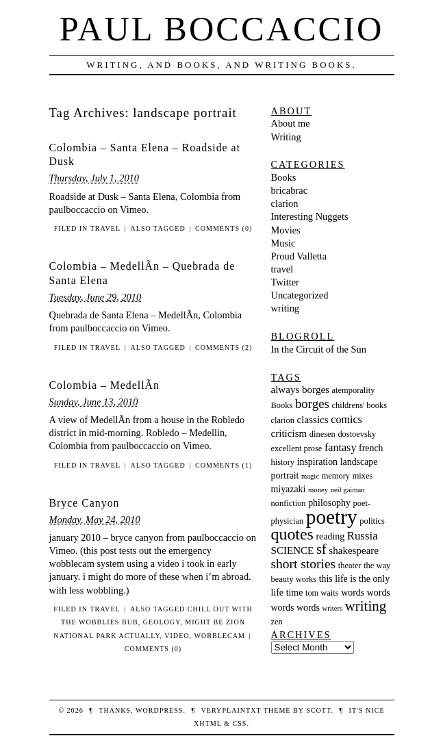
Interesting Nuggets (310, 216)
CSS (239, 723)
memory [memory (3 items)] (336, 476)
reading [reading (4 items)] (330, 536)
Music (283, 243)
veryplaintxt (231, 710)
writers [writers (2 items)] (332, 608)
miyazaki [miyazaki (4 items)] (288, 489)
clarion (285, 203)
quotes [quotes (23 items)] (292, 534)
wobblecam (219, 635)
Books (283, 177)
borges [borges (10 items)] (312, 403)
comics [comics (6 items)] (346, 419)
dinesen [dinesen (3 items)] (322, 434)
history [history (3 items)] (283, 462)
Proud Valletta (299, 256)
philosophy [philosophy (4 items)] (329, 503)
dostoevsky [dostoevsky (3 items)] (357, 434)
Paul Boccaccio (222, 29)
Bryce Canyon (84, 503)
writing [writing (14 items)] (365, 606)
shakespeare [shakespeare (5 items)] (354, 550)
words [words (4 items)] (352, 592)
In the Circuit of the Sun (319, 349)
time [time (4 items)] (294, 592)
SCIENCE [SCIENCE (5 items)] (292, 550)
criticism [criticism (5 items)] (289, 433)
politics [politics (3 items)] (372, 521)
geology (161, 622)
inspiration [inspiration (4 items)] (317, 462)
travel (105, 228)
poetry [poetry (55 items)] (331, 517)
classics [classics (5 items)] (313, 419)
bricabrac (289, 190)
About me (290, 123)
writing (285, 308)
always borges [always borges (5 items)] (300, 389)
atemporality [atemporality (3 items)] (353, 390)
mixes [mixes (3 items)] (363, 476)
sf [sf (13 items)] (321, 549)
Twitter (285, 282)
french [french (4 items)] (371, 448)
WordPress (159, 710)
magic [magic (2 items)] (310, 476)
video (176, 635)
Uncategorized (300, 295)
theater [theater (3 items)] (350, 565)
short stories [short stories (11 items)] (303, 564)
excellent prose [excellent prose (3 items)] (296, 448)
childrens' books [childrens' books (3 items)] (359, 405)
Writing (286, 136)
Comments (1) (223, 465)
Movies (286, 230)
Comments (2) (223, 347)
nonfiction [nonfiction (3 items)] (288, 503)
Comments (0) (223, 228)
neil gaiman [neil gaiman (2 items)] (348, 490)
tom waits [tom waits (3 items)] (322, 593)
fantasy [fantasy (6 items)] (340, 447)
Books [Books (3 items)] (282, 405)
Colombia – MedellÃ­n (104, 385)
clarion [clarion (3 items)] (283, 420)
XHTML (207, 723)
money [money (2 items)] (318, 490)
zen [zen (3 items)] (277, 621)
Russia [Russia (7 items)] (362, 535)
